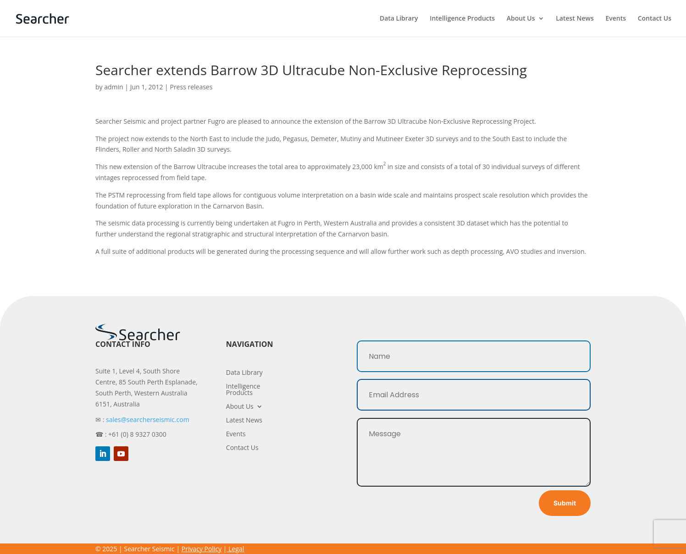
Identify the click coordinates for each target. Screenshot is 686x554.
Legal (236, 548)
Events (615, 18)
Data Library (399, 18)
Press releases (191, 86)
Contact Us (654, 18)
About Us (521, 18)
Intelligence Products (462, 18)
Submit (564, 503)
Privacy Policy (201, 548)
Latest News (575, 18)
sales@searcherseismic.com (147, 419)
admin (113, 86)
